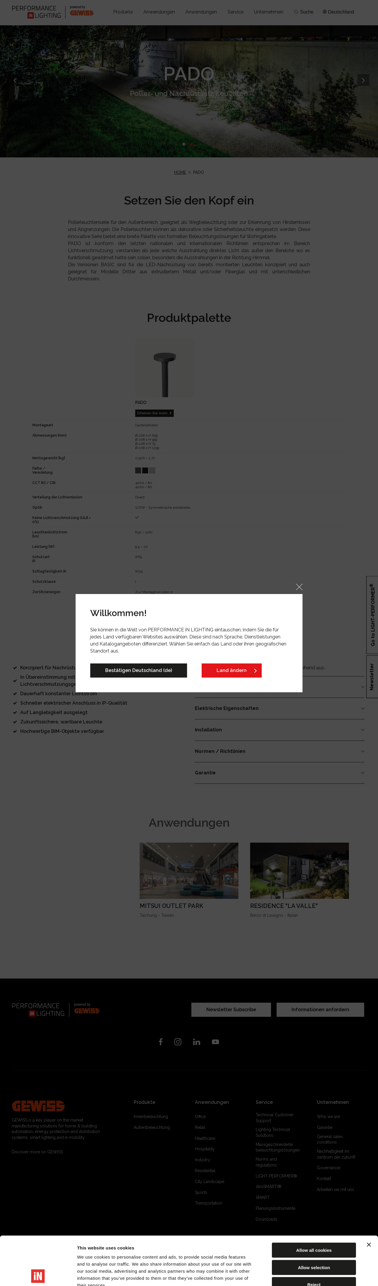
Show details (308, 1274)
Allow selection (314, 1218)
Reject (313, 1235)
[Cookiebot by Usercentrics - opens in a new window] (38, 1274)
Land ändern (232, 670)
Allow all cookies (314, 1201)
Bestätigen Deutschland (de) (138, 670)
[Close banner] (369, 1196)
